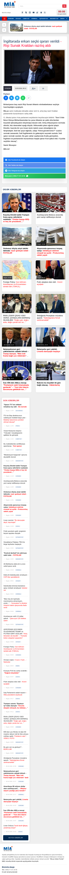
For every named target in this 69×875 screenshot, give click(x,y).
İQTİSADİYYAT (43, 18)
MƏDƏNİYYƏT (54, 18)
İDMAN (62, 18)
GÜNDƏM (11, 18)
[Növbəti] (4, 30)
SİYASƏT (18, 18)
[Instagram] (29, 12)
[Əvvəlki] (4, 25)
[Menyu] (4, 19)
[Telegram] (41, 12)
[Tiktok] (37, 12)
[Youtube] (33, 12)
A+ (34, 88)
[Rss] (44, 12)
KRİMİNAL (34, 18)
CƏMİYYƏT (26, 18)
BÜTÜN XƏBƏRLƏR (16, 837)
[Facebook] (22, 12)
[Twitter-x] (26, 12)
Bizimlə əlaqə (6, 12)
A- (43, 88)
